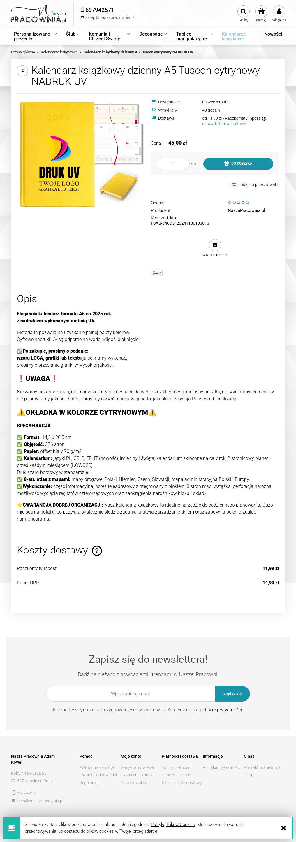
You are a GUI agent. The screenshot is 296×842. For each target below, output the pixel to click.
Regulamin (89, 782)
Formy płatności (176, 767)
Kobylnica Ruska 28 (29, 773)
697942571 (27, 793)
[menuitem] (35, 36)
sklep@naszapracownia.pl (39, 801)
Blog (248, 775)
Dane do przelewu (178, 775)
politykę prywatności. (221, 710)
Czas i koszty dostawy (182, 782)
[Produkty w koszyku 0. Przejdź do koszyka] (261, 13)
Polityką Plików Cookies (173, 824)
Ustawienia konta (136, 775)
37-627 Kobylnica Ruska (33, 780)
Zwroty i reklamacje (97, 767)
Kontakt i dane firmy (262, 767)
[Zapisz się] (232, 694)
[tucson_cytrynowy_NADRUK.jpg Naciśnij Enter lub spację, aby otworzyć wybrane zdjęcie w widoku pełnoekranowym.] (81, 154)
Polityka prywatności (222, 767)
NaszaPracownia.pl (246, 210)
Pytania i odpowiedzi (98, 775)
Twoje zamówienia (137, 767)
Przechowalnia (134, 782)
